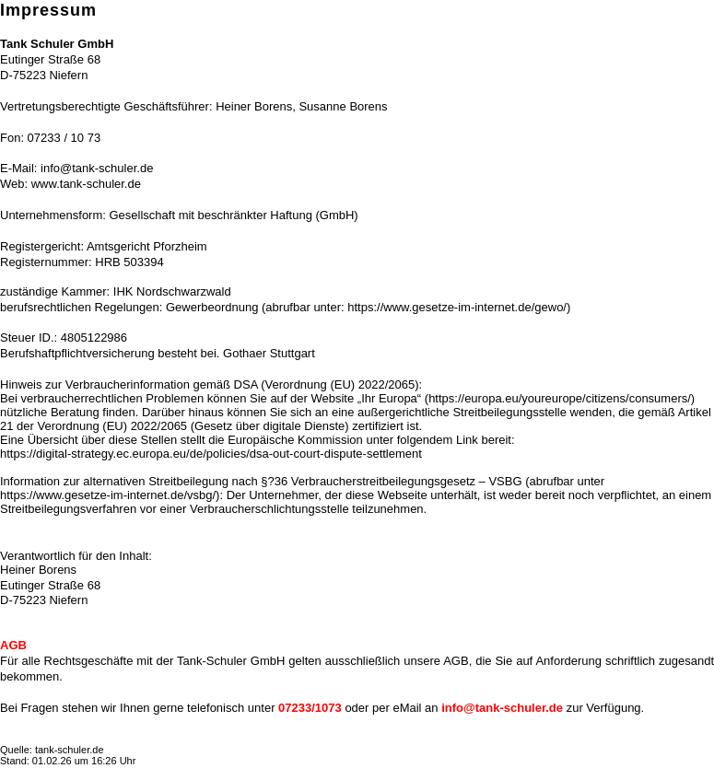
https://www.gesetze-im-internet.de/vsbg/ (108, 495)
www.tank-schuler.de (86, 184)
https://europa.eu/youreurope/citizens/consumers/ (559, 398)
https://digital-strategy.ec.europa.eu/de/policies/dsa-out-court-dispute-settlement (211, 453)
